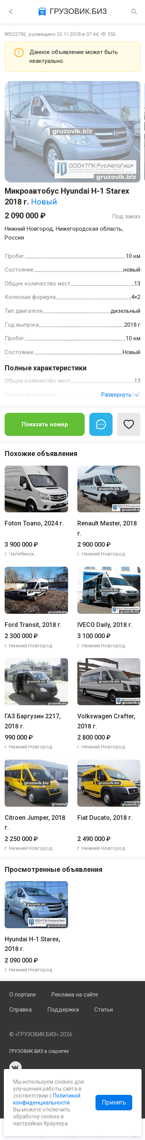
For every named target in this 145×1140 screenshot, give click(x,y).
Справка (20, 1009)
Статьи (103, 1009)
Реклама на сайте (74, 994)
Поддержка (63, 1009)
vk (15, 1067)
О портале (22, 994)
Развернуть (120, 395)
